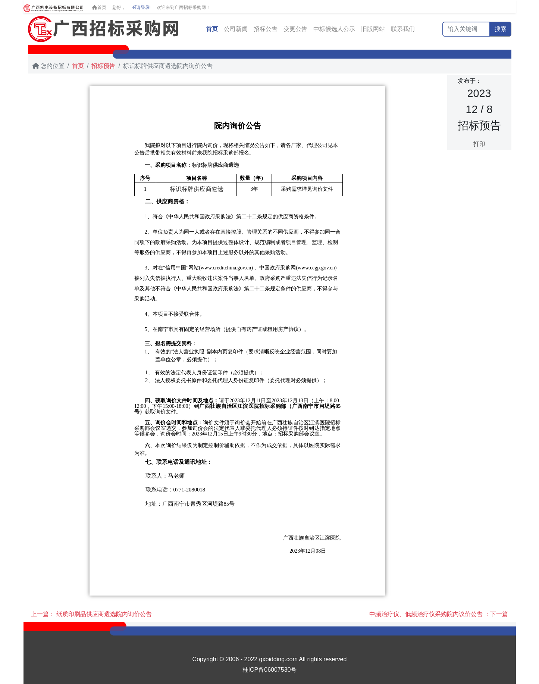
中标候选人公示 (334, 29)
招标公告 (266, 29)
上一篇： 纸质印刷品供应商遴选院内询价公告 (91, 614)
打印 (479, 144)
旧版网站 (373, 29)
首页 (99, 7)
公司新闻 (236, 29)
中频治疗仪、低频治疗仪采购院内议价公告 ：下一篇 (438, 614)
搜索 (501, 29)
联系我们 (403, 29)
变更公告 (295, 29)
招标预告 (103, 66)
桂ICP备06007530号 (269, 669)
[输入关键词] (466, 29)
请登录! (141, 7)
